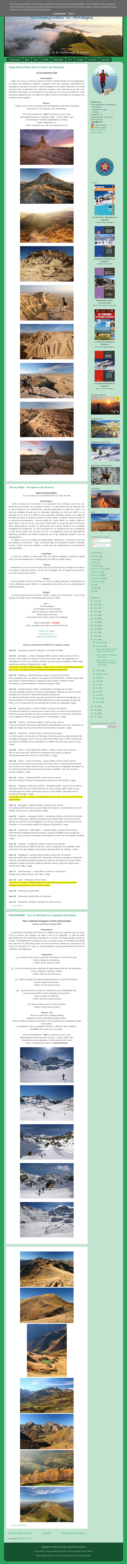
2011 (96, 717)
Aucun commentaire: (19, 1525)
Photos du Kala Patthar (47, 637)
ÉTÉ (36, 60)
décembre (100, 643)
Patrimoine (95, 566)
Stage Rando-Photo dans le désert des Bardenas (37, 67)
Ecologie (94, 559)
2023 (96, 612)
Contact (79, 60)
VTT (70, 60)
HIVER (45, 60)
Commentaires (99, 545)
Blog (27, 60)
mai (97, 688)
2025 (96, 605)
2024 (96, 608)
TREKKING (58, 60)
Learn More (59, 14)
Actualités (95, 556)
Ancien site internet (98, 130)
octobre (99, 671)
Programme (96, 572)
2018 (96, 629)
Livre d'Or (92, 60)
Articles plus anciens (73, 1533)
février (98, 698)
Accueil (46, 1533)
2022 (96, 615)
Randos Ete (96, 575)
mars (98, 695)
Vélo (93, 585)
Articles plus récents (20, 1533)
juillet (98, 681)
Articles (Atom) (26, 1539)
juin (97, 685)
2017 (96, 633)
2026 (96, 601)
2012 (96, 713)
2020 (96, 622)
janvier (99, 702)
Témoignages (96, 582)
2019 (96, 626)
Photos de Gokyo (46, 631)
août (98, 677)
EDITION (105, 60)
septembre (100, 674)
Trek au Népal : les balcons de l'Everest (31, 487)
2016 (96, 636)
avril (98, 692)
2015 (96, 640)
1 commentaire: (17, 906)
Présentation (14, 60)
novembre (100, 646)
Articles (96, 541)
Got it (71, 14)
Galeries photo (97, 133)
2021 (96, 619)
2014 (96, 706)
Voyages (94, 588)
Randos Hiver (96, 578)
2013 (96, 710)
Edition (93, 563)
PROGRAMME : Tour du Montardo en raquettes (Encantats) (42, 915)
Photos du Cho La (47, 634)
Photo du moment (98, 569)
